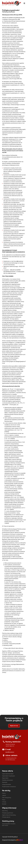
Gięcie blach (5, 779)
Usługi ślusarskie (6, 785)
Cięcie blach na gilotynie (8, 777)
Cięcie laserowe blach (7, 775)
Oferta (4, 794)
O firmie (4, 803)
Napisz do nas (14, 727)
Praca (3, 801)
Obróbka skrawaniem (7, 781)
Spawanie (4, 783)
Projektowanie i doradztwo (9, 787)
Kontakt (4, 805)
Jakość (4, 796)
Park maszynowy (6, 799)
